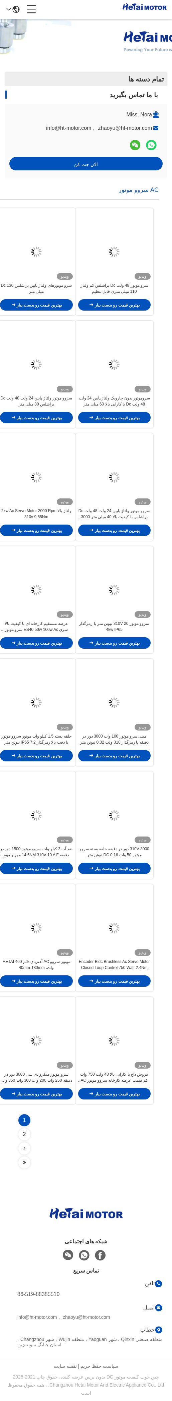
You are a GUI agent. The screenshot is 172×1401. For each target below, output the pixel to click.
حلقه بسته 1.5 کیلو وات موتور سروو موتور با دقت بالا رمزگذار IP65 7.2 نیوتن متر (36, 739)
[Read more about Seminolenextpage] (24, 1148)
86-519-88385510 (38, 1294)
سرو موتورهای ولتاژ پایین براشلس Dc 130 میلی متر (36, 288)
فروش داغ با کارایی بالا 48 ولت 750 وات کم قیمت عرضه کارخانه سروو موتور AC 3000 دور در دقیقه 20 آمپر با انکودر (114, 1077)
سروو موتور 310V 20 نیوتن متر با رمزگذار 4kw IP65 (114, 626)
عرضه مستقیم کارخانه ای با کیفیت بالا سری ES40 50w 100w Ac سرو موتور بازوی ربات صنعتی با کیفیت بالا (36, 627)
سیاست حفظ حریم (99, 1366)
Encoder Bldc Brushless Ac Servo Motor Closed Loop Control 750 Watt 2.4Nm (114, 964)
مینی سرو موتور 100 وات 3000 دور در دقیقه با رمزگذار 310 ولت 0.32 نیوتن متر (114, 739)
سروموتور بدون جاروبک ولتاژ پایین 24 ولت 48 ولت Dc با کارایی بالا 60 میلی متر (114, 401)
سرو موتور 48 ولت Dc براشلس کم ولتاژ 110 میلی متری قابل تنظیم (114, 288)
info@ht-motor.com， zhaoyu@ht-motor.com (99, 128)
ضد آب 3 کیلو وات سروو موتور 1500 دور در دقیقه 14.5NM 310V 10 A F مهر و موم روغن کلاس (36, 852)
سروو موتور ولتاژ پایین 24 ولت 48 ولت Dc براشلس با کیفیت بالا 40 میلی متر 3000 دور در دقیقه (114, 514)
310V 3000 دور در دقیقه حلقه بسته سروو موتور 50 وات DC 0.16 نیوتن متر (114, 852)
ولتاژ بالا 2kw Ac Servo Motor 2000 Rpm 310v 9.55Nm (36, 513)
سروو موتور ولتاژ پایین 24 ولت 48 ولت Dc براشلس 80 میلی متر (36, 401)
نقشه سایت (65, 1366)
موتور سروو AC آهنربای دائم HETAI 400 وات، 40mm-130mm (36, 964)
